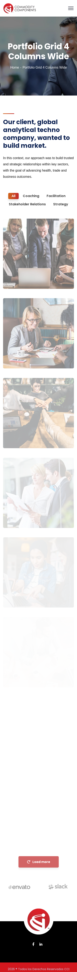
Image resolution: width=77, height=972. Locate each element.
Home (14, 67)
